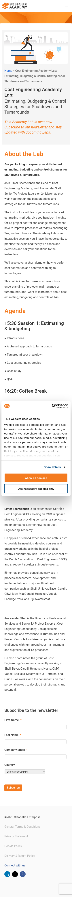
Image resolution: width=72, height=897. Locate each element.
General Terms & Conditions (22, 826)
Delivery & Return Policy (19, 855)
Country (9, 765)
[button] (66, 6)
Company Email (16, 750)
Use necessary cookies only (36, 488)
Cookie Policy (13, 846)
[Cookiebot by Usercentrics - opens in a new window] (52, 406)
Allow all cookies (36, 478)
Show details (52, 466)
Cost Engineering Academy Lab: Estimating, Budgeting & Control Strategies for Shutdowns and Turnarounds (34, 76)
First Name (13, 720)
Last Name (12, 735)
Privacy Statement (16, 836)
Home (8, 70)
